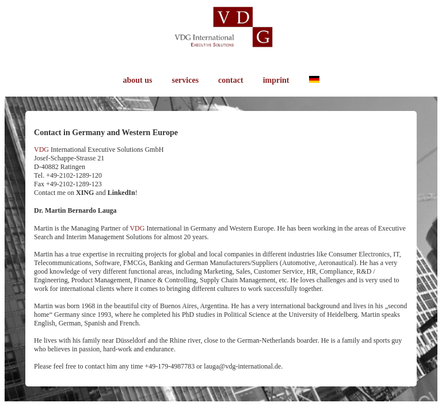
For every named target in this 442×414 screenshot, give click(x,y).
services (185, 80)
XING (85, 193)
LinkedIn (121, 193)
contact (230, 80)
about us (137, 80)
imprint (276, 80)
